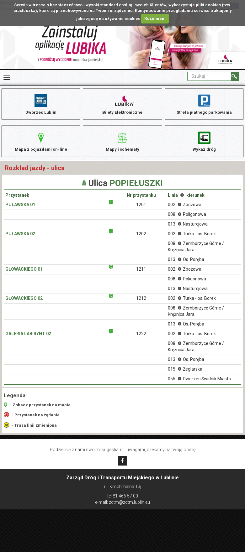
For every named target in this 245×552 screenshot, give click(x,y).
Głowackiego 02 (24, 302)
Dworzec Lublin (41, 104)
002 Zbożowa (184, 208)
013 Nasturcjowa (188, 228)
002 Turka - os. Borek (192, 237)
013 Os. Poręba (186, 263)
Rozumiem (155, 18)
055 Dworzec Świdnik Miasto (199, 382)
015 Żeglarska (185, 373)
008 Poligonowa (187, 218)
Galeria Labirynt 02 (28, 337)
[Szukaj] (235, 76)
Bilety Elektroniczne (122, 104)
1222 (141, 337)
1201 (141, 208)
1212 (141, 302)
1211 (141, 273)
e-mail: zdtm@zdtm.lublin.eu (122, 502)
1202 (141, 237)
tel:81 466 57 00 (122, 495)
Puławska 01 (20, 208)
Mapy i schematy (122, 143)
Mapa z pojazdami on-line (41, 143)
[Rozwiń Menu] (7, 77)
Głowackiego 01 (24, 273)
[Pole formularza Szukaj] (209, 76)
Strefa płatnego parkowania (204, 104)
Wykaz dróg (204, 143)
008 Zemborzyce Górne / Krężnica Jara (196, 250)
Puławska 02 (20, 237)
